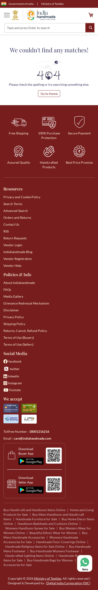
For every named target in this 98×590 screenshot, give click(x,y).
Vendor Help (12, 265)
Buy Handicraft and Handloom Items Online (34, 510)
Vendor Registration (17, 259)
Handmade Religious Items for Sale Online (34, 546)
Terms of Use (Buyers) (18, 337)
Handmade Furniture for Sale (36, 519)
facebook (12, 361)
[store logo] (33, 15)
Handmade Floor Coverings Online (60, 542)
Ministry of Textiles (52, 3)
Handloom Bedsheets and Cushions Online (48, 524)
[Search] (90, 27)
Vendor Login (12, 245)
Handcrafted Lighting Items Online (29, 556)
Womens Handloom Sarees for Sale (30, 528)
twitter (11, 369)
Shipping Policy (14, 324)
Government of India (17, 4)
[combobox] (50, 28)
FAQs (7, 289)
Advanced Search (15, 211)
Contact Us (11, 224)
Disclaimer (11, 310)
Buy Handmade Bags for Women (50, 560)
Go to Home (49, 94)
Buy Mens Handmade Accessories (45, 535)
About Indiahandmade (19, 283)
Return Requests (15, 238)
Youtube (12, 390)
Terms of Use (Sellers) (18, 344)
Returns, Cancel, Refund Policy (25, 331)
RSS (6, 231)
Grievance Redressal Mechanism (26, 303)
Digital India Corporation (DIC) (68, 583)
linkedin (11, 376)
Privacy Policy (13, 317)
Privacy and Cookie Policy (21, 197)
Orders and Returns (17, 217)
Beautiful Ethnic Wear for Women (53, 533)
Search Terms (12, 204)
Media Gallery (13, 296)
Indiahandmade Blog (17, 252)
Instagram (12, 383)
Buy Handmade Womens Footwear (54, 551)
